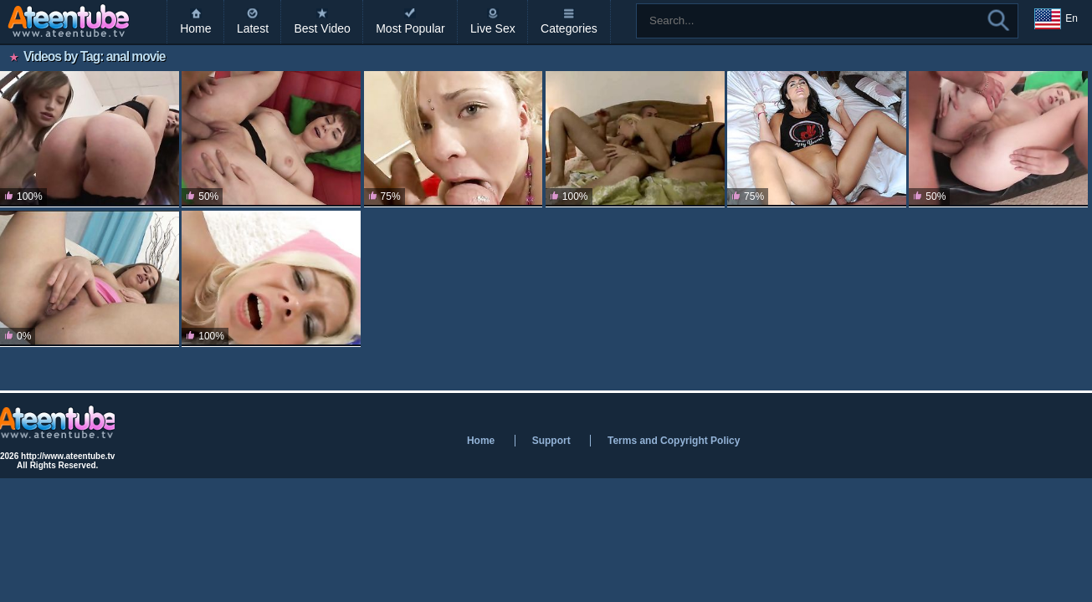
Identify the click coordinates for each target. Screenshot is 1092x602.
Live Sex (492, 28)
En (1056, 19)
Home (195, 28)
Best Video (322, 28)
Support (551, 440)
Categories (569, 28)
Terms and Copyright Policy (674, 440)
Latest (253, 28)
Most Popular (410, 28)
